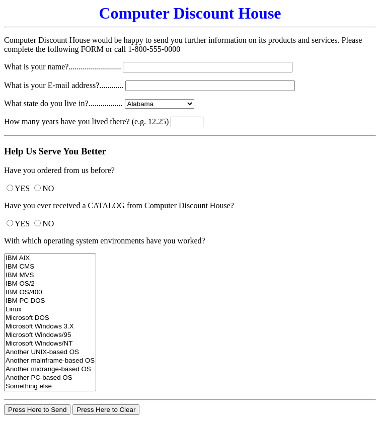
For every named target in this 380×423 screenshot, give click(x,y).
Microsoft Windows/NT (50, 344)
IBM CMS (50, 267)
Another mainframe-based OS (50, 361)
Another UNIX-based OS (50, 352)
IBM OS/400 (50, 292)
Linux (50, 309)
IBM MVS (50, 275)
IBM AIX (50, 258)
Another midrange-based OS (50, 369)
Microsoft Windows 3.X (50, 326)
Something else (50, 386)
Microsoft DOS (50, 318)
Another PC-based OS (50, 378)
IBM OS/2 (50, 284)
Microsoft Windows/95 (50, 335)
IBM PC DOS (50, 301)
